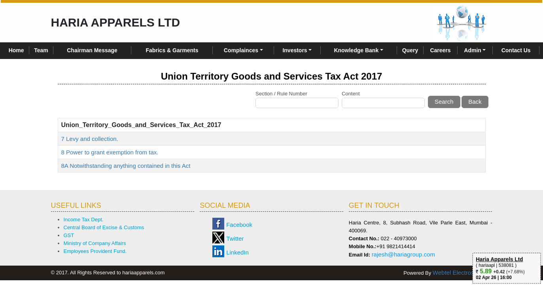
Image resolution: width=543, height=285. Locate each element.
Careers (440, 50)
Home (16, 50)
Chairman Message (92, 50)
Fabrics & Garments (172, 50)
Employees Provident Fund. (95, 251)
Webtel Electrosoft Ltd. (462, 272)
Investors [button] (294, 50)
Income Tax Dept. (84, 219)
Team (41, 50)
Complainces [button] (241, 50)
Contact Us (516, 50)
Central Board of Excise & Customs (104, 227)
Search (444, 101)
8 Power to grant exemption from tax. (110, 152)
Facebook (239, 224)
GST (69, 235)
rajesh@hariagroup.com (403, 254)
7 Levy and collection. (89, 138)
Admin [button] (472, 50)
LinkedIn (237, 252)
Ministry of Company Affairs (95, 243)
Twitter (235, 238)
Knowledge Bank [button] (356, 50)
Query (410, 50)
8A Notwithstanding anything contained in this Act (126, 165)
